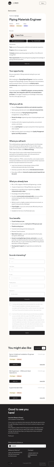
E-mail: (10, 274)
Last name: (11, 266)
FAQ (29, 456)
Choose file (27, 299)
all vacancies (40, 348)
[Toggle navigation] (42, 3)
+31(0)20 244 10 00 (33, 453)
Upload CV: (12, 290)
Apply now (27, 63)
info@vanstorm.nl (32, 455)
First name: (11, 258)
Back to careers (12, 10)
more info (42, 364)
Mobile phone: (12, 282)
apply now (15, 364)
